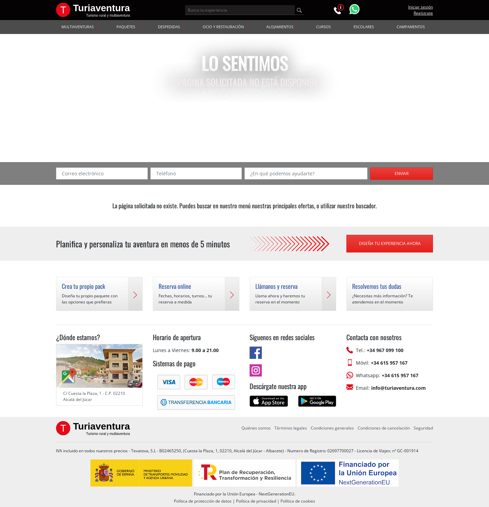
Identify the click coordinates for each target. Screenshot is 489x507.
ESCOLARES (364, 26)
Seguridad (423, 428)
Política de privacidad (256, 501)
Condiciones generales (332, 428)
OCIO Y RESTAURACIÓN (226, 26)
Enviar (402, 173)
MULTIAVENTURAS (79, 26)
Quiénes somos (256, 428)
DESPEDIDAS (171, 26)
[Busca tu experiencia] (240, 10)
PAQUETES (128, 26)
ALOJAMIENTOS (282, 26)
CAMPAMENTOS (411, 26)
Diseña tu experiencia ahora (390, 243)
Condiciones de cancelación (384, 428)
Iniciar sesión (420, 7)
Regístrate (423, 13)
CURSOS (323, 26)
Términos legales (290, 428)
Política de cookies (297, 501)
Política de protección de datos (203, 501)
